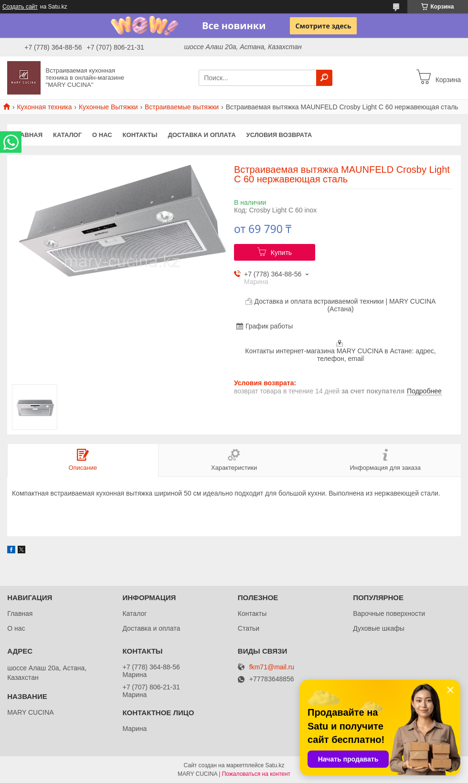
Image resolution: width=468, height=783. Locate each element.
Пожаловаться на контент (256, 774)
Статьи (248, 628)
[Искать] (324, 78)
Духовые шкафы (378, 628)
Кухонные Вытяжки (108, 107)
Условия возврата (279, 134)
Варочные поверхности (389, 613)
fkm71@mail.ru (271, 667)
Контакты (140, 134)
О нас (102, 134)
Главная (27, 134)
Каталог (67, 134)
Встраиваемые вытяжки (182, 107)
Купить (281, 252)
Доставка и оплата (201, 134)
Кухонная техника (44, 107)
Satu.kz (274, 765)
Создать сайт (20, 6)
